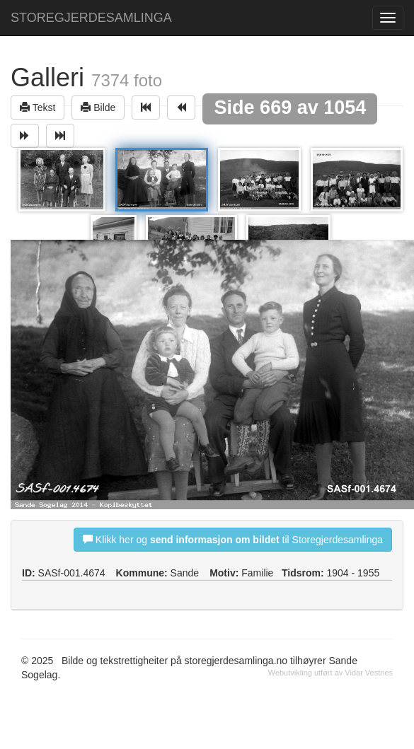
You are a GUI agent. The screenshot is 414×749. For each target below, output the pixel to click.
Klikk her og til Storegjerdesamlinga (233, 539)
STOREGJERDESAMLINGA (91, 18)
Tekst (37, 107)
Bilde (98, 107)
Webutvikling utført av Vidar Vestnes (330, 672)
